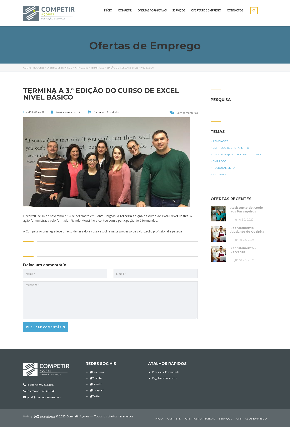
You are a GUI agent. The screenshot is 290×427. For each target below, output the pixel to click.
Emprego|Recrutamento (231, 148)
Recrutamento (224, 168)
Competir (125, 10)
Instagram (97, 390)
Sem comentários (184, 112)
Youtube (96, 378)
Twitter (95, 396)
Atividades (220, 141)
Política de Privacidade (165, 372)
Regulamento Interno (164, 378)
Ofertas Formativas (152, 10)
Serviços (178, 10)
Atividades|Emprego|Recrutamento (239, 154)
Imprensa (219, 174)
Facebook (97, 372)
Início (108, 10)
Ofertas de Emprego (206, 10)
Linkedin (96, 384)
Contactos (235, 10)
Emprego (219, 161)
